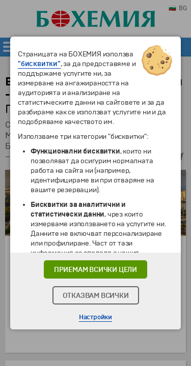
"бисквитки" (39, 63)
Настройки (95, 317)
